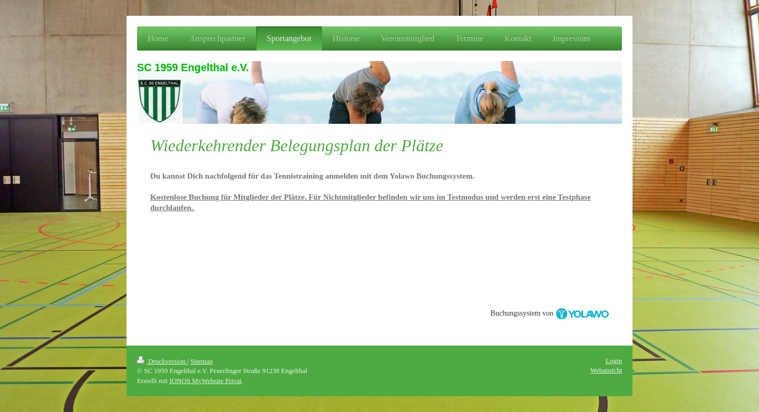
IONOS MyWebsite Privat (205, 381)
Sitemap (201, 361)
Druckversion (162, 361)
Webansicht (606, 370)
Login (614, 361)
